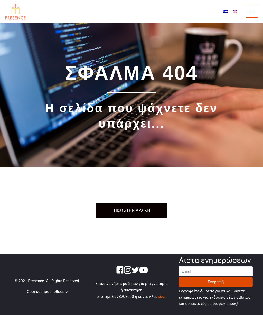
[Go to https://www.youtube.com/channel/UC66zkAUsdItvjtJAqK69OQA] (143, 270)
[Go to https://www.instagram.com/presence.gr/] (128, 270)
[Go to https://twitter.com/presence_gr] (135, 270)
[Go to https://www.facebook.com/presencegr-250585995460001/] (120, 270)
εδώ (161, 296)
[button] (216, 282)
